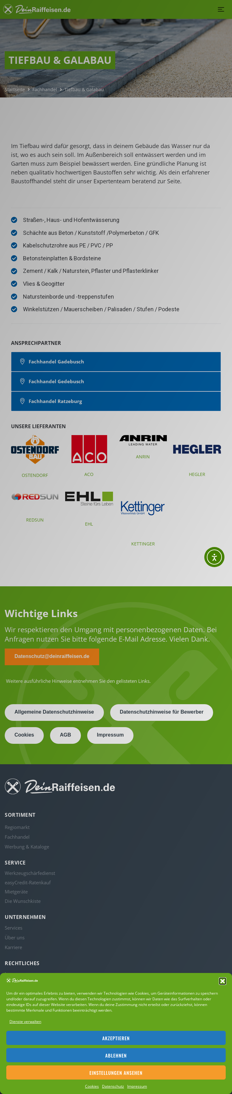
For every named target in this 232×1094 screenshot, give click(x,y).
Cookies (92, 1086)
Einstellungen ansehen (116, 1072)
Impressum (137, 1086)
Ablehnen (116, 1055)
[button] (222, 981)
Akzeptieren (116, 1038)
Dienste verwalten (25, 1021)
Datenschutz (113, 1086)
